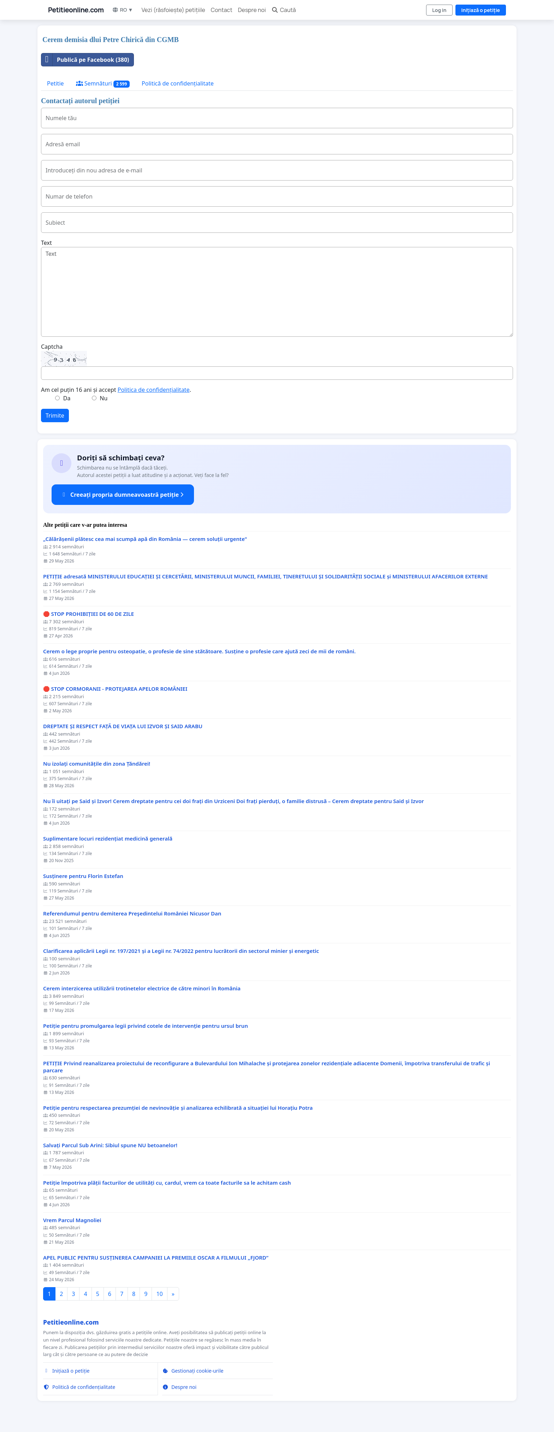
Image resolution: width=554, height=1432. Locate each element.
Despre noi (252, 10)
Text (46, 243)
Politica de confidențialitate (154, 390)
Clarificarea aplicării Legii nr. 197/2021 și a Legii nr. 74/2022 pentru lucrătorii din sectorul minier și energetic (181, 951)
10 (159, 1294)
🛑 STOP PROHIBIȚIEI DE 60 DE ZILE (88, 614)
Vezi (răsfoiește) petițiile (173, 10)
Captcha (52, 346)
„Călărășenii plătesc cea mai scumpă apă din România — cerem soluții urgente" (145, 539)
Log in (439, 10)
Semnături (103, 83)
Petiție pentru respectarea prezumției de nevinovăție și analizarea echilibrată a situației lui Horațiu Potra (178, 1107)
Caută (283, 10)
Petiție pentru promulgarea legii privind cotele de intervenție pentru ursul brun (145, 1026)
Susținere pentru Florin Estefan (83, 876)
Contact (221, 10)
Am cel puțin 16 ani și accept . (116, 390)
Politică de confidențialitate (178, 83)
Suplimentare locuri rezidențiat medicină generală (107, 838)
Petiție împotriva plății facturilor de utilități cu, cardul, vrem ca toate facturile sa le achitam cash (167, 1182)
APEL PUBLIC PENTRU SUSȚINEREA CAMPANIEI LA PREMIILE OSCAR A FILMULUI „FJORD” (156, 1257)
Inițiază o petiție (480, 10)
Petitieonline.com (76, 9)
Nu (103, 398)
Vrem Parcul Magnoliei (72, 1220)
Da (67, 398)
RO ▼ (122, 9)
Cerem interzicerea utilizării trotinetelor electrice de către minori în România (142, 988)
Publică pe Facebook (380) (85, 59)
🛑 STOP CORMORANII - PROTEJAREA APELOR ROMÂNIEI (115, 688)
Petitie (55, 83)
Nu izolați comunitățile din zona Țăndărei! (96, 763)
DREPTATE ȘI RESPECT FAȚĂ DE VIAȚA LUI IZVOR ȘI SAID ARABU (122, 726)
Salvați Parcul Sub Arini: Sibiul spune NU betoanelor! (110, 1145)
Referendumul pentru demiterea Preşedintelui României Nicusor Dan (132, 913)
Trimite (55, 415)
